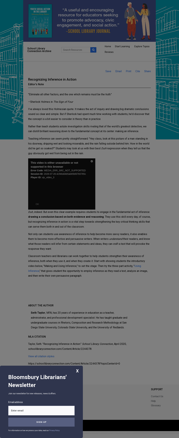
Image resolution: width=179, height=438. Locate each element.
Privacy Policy (54, 430)
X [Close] (77, 371)
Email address (15, 402)
